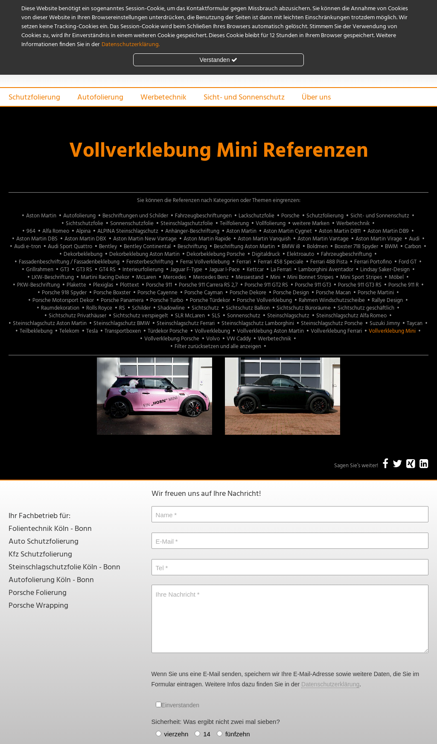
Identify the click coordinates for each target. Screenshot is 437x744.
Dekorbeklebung (83, 254)
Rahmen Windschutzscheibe (332, 300)
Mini (275, 277)
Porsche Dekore (248, 292)
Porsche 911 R (403, 285)
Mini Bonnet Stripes (310, 277)
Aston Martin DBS (37, 238)
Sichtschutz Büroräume (304, 308)
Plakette (76, 285)
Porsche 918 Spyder (64, 292)
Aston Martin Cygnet (287, 231)
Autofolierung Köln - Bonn (51, 580)
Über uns (316, 97)
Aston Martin (41, 215)
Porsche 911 (159, 285)
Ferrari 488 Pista (328, 262)
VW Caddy (239, 338)
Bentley (108, 246)
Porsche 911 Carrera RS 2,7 (208, 285)
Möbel (396, 277)
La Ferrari (281, 269)
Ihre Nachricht (175, 594)
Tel (160, 567)
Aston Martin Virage (378, 238)
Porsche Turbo (166, 300)
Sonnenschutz (243, 315)
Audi (414, 238)
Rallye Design (387, 300)
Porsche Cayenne (157, 292)
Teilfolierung (234, 223)
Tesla (92, 331)
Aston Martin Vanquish (264, 238)
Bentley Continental (147, 246)
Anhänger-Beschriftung (192, 231)
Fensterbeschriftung (149, 262)
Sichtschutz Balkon (248, 308)
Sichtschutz (205, 308)
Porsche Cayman (203, 292)
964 (30, 231)
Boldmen (317, 246)
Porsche (290, 215)
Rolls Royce (99, 308)
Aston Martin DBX (85, 238)
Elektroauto (300, 254)
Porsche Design (291, 292)
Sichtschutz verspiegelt (140, 315)
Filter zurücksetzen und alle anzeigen (218, 346)
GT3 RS (84, 269)
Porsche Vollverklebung (264, 300)
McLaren (146, 277)
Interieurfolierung (142, 269)
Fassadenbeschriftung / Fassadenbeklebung (69, 262)
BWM (391, 246)
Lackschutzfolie (256, 215)
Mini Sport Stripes (361, 277)
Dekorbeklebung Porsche (215, 254)
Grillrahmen (39, 269)
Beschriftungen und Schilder (135, 215)
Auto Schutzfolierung (44, 542)
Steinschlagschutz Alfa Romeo (351, 315)
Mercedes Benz (211, 277)
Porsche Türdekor (210, 300)
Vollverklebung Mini (392, 331)
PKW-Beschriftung (38, 285)
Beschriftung (192, 246)
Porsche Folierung (38, 593)
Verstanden (219, 59)
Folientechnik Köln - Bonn (50, 529)
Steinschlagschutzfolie (186, 223)
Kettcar (255, 269)
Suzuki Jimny (385, 323)
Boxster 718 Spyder (356, 246)
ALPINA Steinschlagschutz (127, 231)
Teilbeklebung (36, 331)
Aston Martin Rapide (207, 238)
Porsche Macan (333, 292)
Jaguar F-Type (186, 269)
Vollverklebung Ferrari (336, 331)
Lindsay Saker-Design (385, 269)
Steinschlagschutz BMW (121, 323)
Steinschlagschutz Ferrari (186, 323)
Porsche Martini (376, 292)
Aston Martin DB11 (340, 231)
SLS (216, 315)
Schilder (141, 308)
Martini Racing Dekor (105, 277)
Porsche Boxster (112, 292)
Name (164, 514)
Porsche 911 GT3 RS (360, 285)
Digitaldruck (266, 254)
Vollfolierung (271, 223)
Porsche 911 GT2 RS (266, 285)
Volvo (213, 338)
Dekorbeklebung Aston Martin (144, 254)
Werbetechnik (163, 97)
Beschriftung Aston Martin (244, 246)
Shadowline (171, 308)
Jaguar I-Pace (224, 269)
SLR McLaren (190, 315)
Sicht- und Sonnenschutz (244, 97)
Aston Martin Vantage (323, 238)
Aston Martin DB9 (388, 231)
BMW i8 (291, 246)
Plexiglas (103, 285)
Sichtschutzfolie (84, 223)
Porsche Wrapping (38, 606)
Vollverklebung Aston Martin (270, 331)
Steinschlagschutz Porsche (332, 323)
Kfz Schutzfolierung (40, 554)
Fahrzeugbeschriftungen (203, 215)
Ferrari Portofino (373, 262)
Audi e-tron (27, 246)
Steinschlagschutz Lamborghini (257, 323)
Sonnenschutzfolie (132, 223)
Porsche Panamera (122, 300)
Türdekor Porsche (168, 331)
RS (122, 308)
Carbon (413, 246)
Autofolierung (100, 97)
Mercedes (174, 277)
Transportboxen (123, 331)
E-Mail (165, 541)
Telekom (69, 331)
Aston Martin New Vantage (145, 238)
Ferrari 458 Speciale (280, 262)
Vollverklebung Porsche (171, 338)
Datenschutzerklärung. (131, 44)
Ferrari (243, 262)
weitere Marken (310, 223)
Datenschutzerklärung (330, 684)
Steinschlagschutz (288, 315)
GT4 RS (107, 269)
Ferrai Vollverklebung (205, 262)
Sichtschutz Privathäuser (77, 315)
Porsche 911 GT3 (313, 285)
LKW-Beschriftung (53, 277)
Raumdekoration (60, 308)
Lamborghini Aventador (325, 269)
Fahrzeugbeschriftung (346, 254)
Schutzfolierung (34, 97)
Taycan (414, 323)
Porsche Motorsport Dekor (63, 300)
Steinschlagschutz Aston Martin (50, 323)
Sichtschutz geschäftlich (366, 308)
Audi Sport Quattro (70, 246)
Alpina (83, 231)
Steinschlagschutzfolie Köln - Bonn (64, 567)
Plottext (129, 285)
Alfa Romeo (55, 231)
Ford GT (408, 262)
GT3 (64, 269)
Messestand (249, 277)
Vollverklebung (212, 331)
